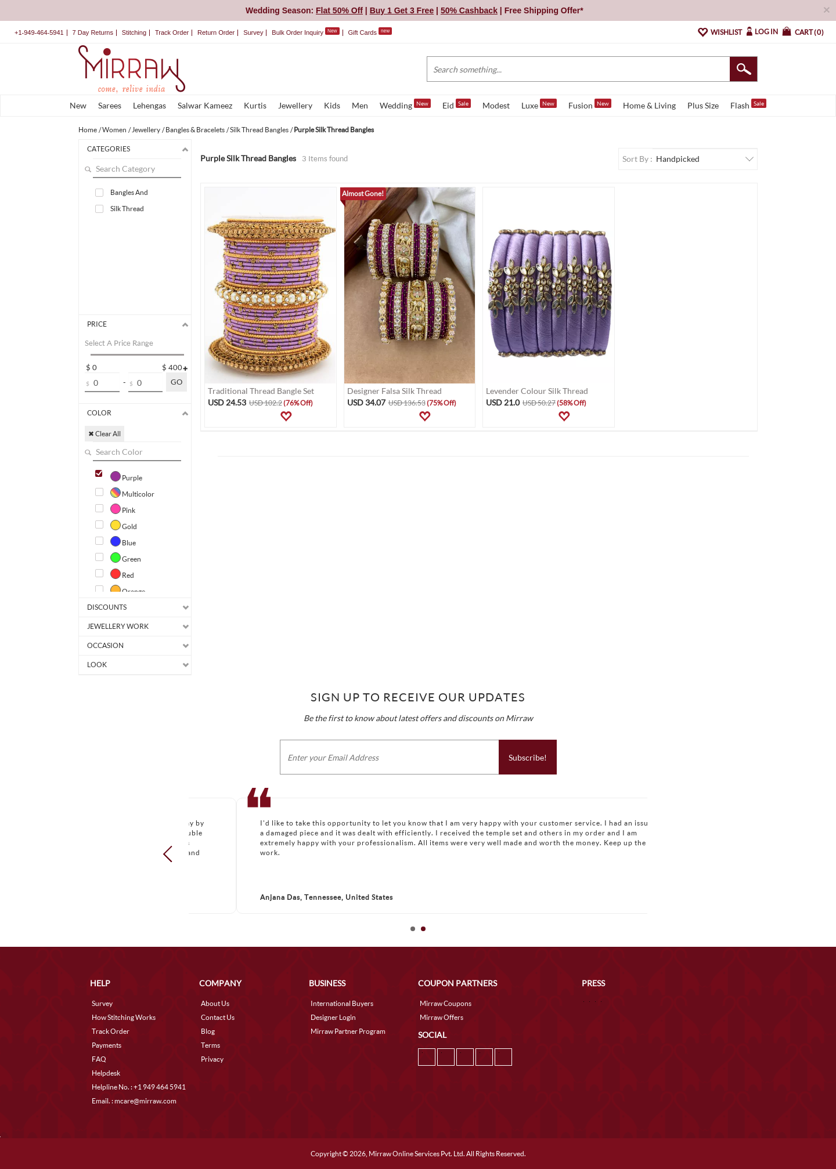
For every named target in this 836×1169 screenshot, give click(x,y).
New (78, 105)
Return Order (216, 32)
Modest (496, 105)
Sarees (109, 105)
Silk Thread (127, 208)
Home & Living (649, 105)
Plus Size (703, 105)
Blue (123, 541)
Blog (208, 1031)
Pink (122, 509)
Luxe (539, 104)
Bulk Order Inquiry (297, 32)
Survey (253, 32)
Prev (171, 853)
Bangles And (129, 192)
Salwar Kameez (205, 105)
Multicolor (132, 492)
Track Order (172, 32)
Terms (210, 1045)
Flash (748, 104)
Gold (123, 525)
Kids (332, 105)
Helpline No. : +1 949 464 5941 (139, 1087)
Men (360, 105)
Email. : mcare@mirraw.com (134, 1100)
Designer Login (333, 1017)
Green (125, 557)
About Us (215, 1003)
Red (122, 574)
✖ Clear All (104, 433)
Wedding (405, 104)
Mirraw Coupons (445, 1003)
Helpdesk (106, 1073)
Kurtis (255, 105)
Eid (456, 104)
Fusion (589, 104)
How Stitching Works (124, 1017)
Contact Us (218, 1017)
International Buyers (342, 1003)
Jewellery (295, 105)
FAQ (99, 1059)
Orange (127, 590)
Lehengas (149, 105)
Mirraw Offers (441, 1017)
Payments (106, 1045)
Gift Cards (370, 32)
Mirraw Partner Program (348, 1031)
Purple (126, 476)
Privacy (212, 1059)
